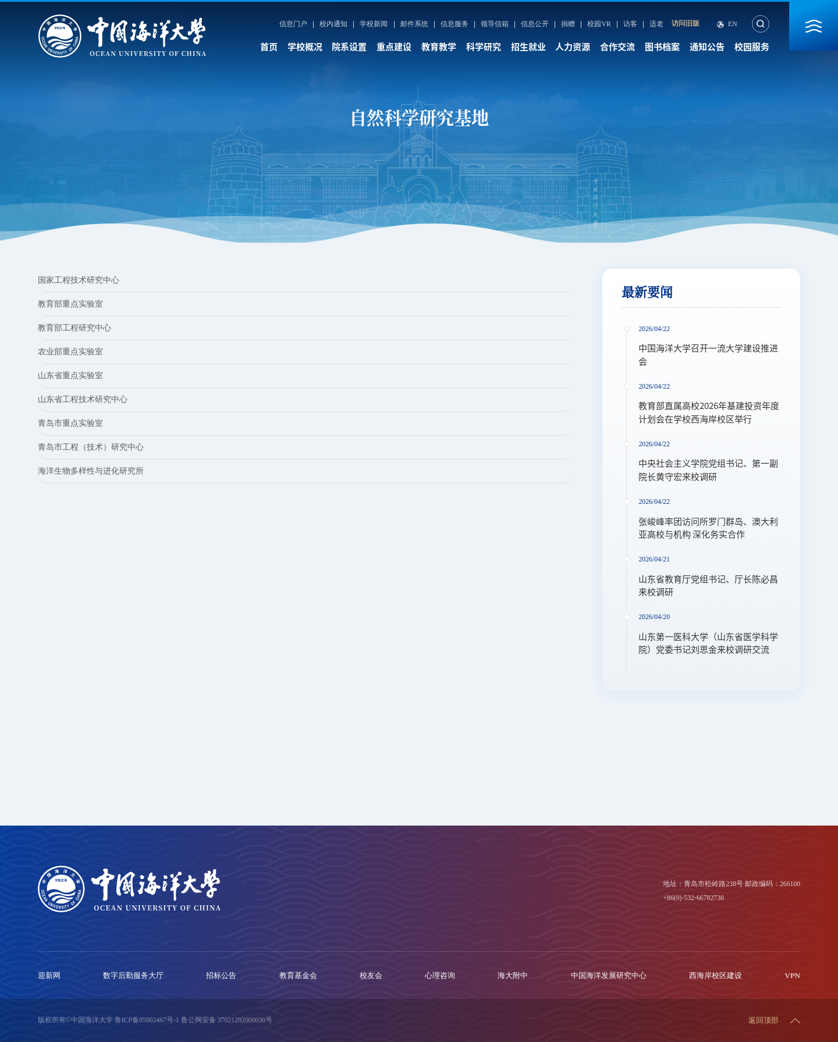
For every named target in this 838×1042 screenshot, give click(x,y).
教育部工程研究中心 (74, 327)
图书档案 (662, 46)
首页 (269, 46)
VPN (792, 975)
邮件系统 (414, 24)
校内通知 (333, 24)
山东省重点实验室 (70, 375)
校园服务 (751, 46)
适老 (656, 24)
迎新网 (49, 975)
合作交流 (617, 46)
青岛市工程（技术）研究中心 (91, 447)
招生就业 (528, 46)
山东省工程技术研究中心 (82, 399)
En (732, 24)
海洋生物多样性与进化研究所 (91, 471)
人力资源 (572, 46)
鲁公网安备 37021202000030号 (226, 1020)
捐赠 (568, 24)
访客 (630, 24)
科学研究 (483, 46)
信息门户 (293, 24)
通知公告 (707, 46)
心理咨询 (440, 975)
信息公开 (535, 24)
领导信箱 (495, 24)
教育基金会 (298, 975)
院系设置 (349, 46)
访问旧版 (685, 23)
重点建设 (394, 46)
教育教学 (438, 46)
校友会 (371, 975)
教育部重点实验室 (70, 304)
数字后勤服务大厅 (133, 975)
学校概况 (304, 46)
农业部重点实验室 (70, 351)
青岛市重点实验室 (70, 423)
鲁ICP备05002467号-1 (147, 1020)
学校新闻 (374, 24)
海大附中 (513, 975)
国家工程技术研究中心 (78, 280)
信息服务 (454, 24)
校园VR (598, 24)
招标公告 (221, 975)
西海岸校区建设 (715, 975)
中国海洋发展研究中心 (609, 975)
